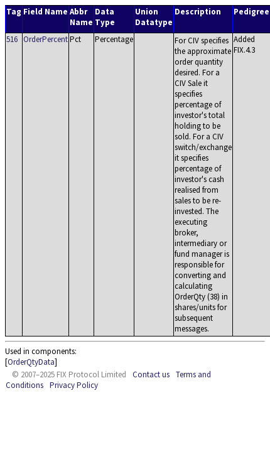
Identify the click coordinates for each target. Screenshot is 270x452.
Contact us (151, 374)
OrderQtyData (31, 362)
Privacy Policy (74, 385)
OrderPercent (45, 39)
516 (12, 39)
